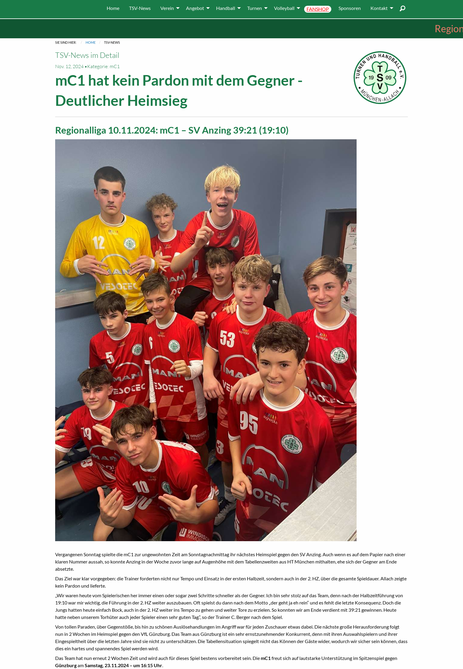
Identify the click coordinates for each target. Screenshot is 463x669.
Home (91, 42)
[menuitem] (113, 8)
